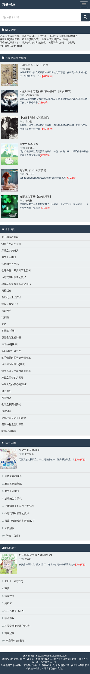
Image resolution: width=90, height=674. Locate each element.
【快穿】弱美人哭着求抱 (34, 117)
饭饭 (28, 69)
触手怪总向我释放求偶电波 (16, 357)
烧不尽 (8, 603)
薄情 (7, 588)
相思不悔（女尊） (58, 42)
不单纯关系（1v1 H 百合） (35, 64)
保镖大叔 (4, 39)
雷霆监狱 (9, 633)
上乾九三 (30, 148)
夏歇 (4, 324)
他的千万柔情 (9, 257)
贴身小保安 (5, 36)
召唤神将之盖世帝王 (12, 424)
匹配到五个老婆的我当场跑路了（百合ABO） (46, 91)
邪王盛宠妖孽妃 (10, 237)
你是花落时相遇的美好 (14, 277)
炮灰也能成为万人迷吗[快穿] (35, 554)
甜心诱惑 (6, 391)
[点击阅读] (47, 76)
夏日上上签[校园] (14, 581)
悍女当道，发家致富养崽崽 (16, 371)
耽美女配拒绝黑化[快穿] (17, 625)
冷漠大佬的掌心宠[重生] (14, 384)
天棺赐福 (6, 290)
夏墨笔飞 (29, 454)
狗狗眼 (5, 317)
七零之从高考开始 (11, 404)
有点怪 (29, 121)
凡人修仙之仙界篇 (31, 42)
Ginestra (30, 174)
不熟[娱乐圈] (8, 330)
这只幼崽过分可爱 (11, 350)
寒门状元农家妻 (8, 45)
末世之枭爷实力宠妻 (12, 377)
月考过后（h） (29, 36)
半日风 (28, 559)
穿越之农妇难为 (10, 250)
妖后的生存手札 (10, 263)
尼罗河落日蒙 (32, 95)
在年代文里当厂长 (11, 297)
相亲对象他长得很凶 (60, 36)
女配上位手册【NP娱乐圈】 (36, 196)
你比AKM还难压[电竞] (13, 364)
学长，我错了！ (10, 304)
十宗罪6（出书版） (16, 640)
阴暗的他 (4, 42)
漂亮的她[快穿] (9, 344)
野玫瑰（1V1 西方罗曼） (34, 170)
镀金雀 (25, 39)
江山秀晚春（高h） (15, 610)
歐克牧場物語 (9, 431)
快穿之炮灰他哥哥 (11, 243)
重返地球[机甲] (49, 39)
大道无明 (6, 310)
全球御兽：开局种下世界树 (16, 270)
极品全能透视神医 (11, 337)
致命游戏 (9, 618)
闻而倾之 (6, 397)
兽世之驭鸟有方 (29, 143)
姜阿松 (29, 200)
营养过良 (9, 596)
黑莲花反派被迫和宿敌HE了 (17, 284)
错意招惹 (6, 411)
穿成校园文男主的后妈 (14, 417)
